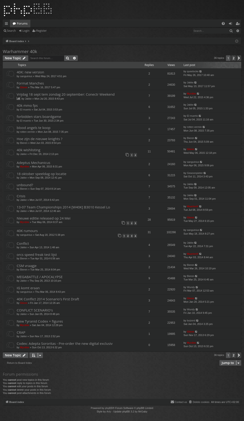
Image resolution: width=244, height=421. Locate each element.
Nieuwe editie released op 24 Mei (43, 218)
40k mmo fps (27, 105)
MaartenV (193, 206)
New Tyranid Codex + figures (40, 321)
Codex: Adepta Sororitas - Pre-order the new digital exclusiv (65, 343)
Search (11, 31)
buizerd (191, 320)
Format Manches (30, 83)
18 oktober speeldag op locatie (41, 173)
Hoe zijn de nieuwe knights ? (39, 138)
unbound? (25, 184)
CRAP (21, 332)
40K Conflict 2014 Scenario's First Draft (48, 299)
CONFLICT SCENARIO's (35, 310)
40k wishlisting (28, 150)
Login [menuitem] (231, 24)
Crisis (21, 196)
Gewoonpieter (195, 173)
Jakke (190, 82)
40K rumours (27, 230)
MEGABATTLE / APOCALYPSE (40, 276)
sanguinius (26, 76)
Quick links (7, 24)
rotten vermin (27, 131)
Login (25, 31)
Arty (109, 411)
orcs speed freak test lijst (37, 254)
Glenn (23, 87)
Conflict (23, 243)
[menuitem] (223, 23)
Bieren (24, 142)
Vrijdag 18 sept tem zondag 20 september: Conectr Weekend (66, 94)
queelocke (193, 71)
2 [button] (233, 58)
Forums (22, 23)
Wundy (191, 287)
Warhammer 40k (20, 51)
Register (41, 31)
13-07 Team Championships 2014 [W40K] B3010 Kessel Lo (63, 207)
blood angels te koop (34, 127)
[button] (239, 58)
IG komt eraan (28, 288)
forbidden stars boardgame (39, 116)
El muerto (25, 109)
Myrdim (191, 93)
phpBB (109, 408)
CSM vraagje (27, 265)
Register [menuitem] (238, 24)
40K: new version (30, 72)
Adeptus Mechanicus (33, 162)
